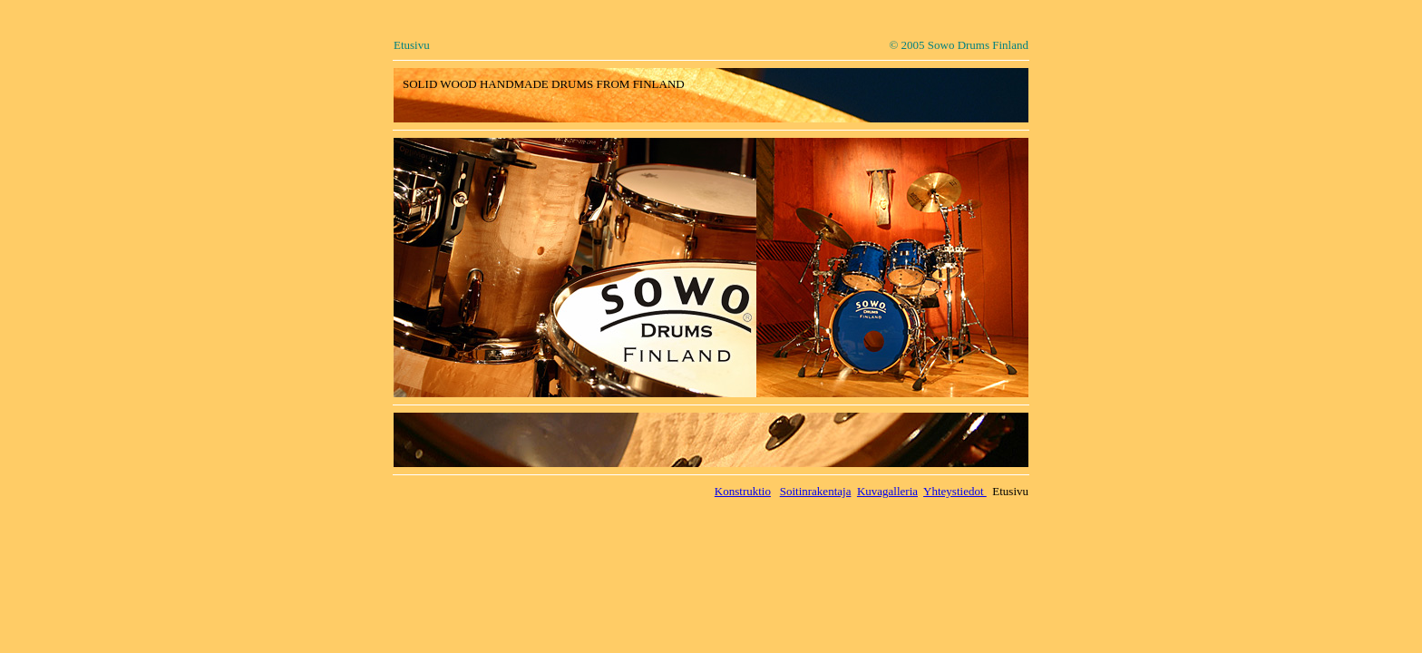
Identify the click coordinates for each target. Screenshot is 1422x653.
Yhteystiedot (955, 491)
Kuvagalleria (887, 491)
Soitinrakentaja (816, 491)
